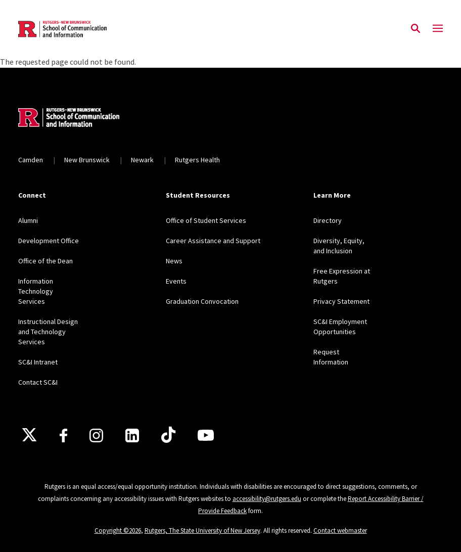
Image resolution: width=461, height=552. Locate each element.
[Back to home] (85, 118)
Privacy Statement (341, 301)
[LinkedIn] (132, 435)
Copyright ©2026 (118, 530)
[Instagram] (96, 435)
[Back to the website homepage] (62, 29)
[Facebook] (63, 435)
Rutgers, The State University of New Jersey (202, 530)
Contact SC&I (38, 382)
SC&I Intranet (38, 361)
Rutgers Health (197, 159)
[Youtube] (206, 435)
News (174, 260)
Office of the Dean (45, 260)
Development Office (48, 240)
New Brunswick (87, 159)
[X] (29, 435)
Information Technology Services (35, 291)
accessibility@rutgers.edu (267, 498)
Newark (142, 159)
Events (176, 281)
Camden (30, 159)
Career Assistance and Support (213, 240)
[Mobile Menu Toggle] (438, 29)
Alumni (28, 220)
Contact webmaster (340, 530)
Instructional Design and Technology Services (48, 331)
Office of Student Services (206, 220)
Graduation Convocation (202, 301)
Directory (327, 220)
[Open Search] (415, 29)
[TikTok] (168, 435)
